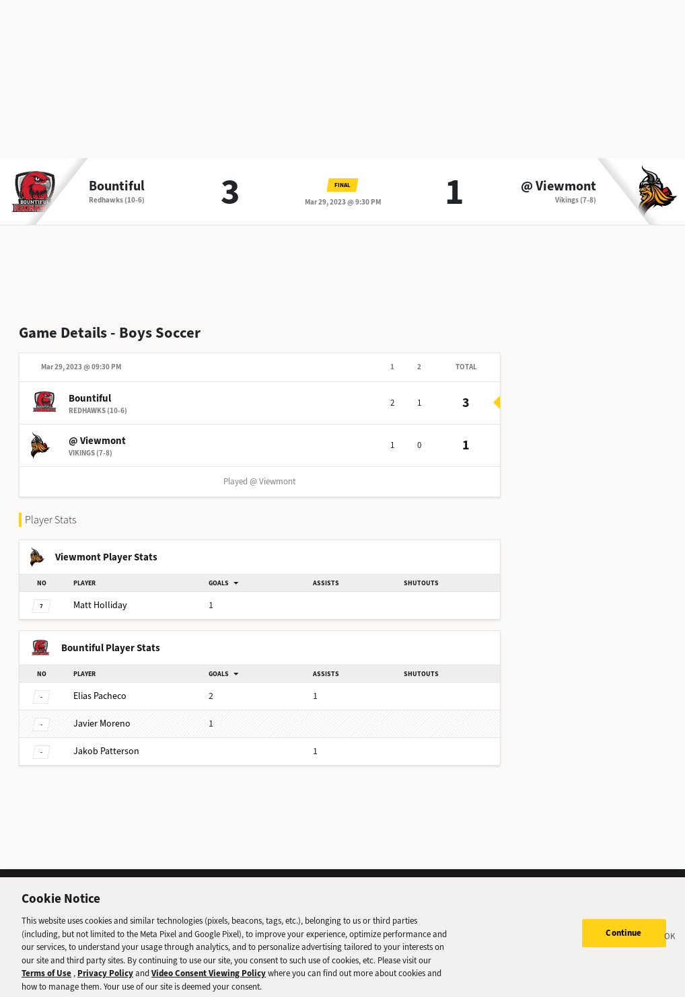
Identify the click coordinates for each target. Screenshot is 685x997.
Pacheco (100, 696)
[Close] (670, 944)
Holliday (100, 605)
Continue (623, 939)
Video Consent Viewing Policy (208, 979)
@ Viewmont (558, 186)
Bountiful (117, 186)
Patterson (106, 751)
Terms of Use (46, 979)
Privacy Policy (105, 979)
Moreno (102, 723)
